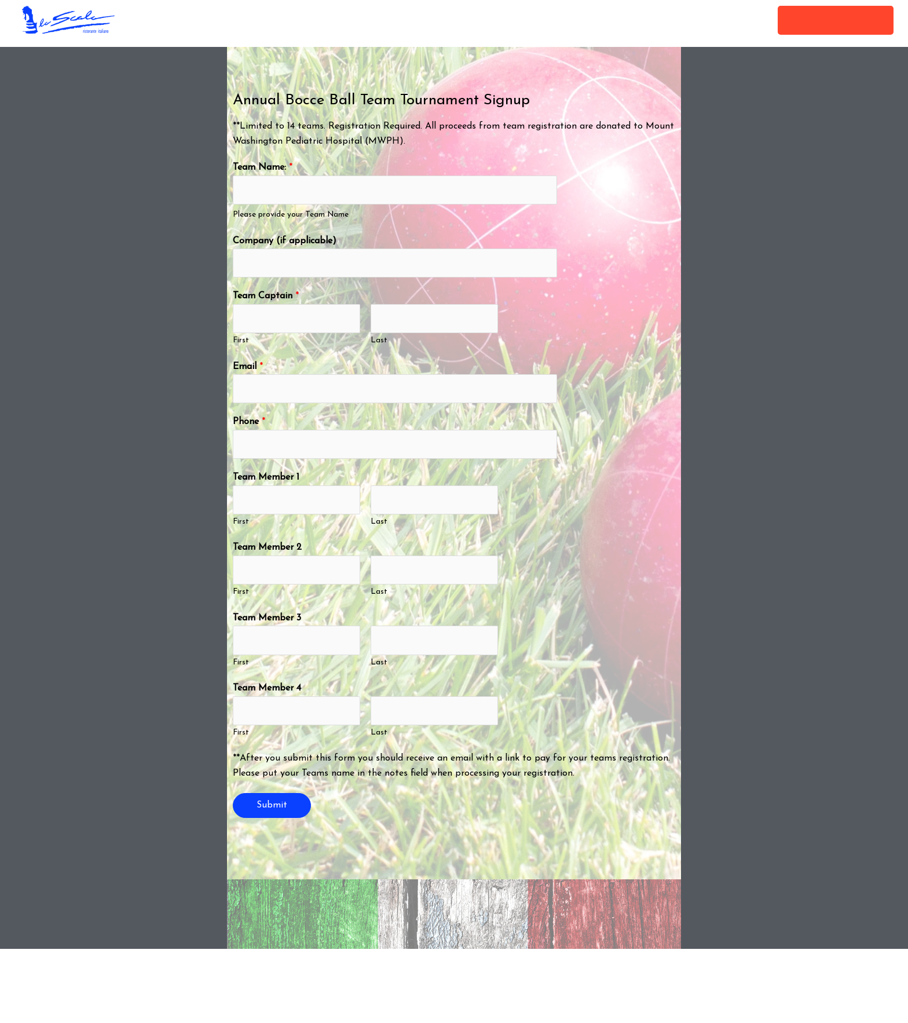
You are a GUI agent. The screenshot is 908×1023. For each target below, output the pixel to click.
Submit (272, 812)
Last (379, 343)
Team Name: (262, 167)
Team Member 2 (267, 552)
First (241, 343)
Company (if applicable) (284, 241)
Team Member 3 (267, 624)
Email (248, 369)
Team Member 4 (267, 695)
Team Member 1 (266, 482)
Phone (249, 425)
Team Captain (266, 297)
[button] (836, 20)
